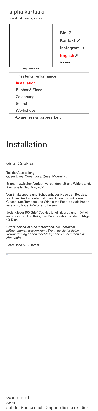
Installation (22, 83)
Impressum (65, 62)
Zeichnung (22, 96)
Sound (18, 103)
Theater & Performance (32, 76)
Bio (66, 33)
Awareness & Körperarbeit (35, 117)
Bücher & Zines (25, 90)
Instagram (70, 48)
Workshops (22, 110)
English (67, 55)
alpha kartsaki (27, 12)
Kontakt (68, 40)
